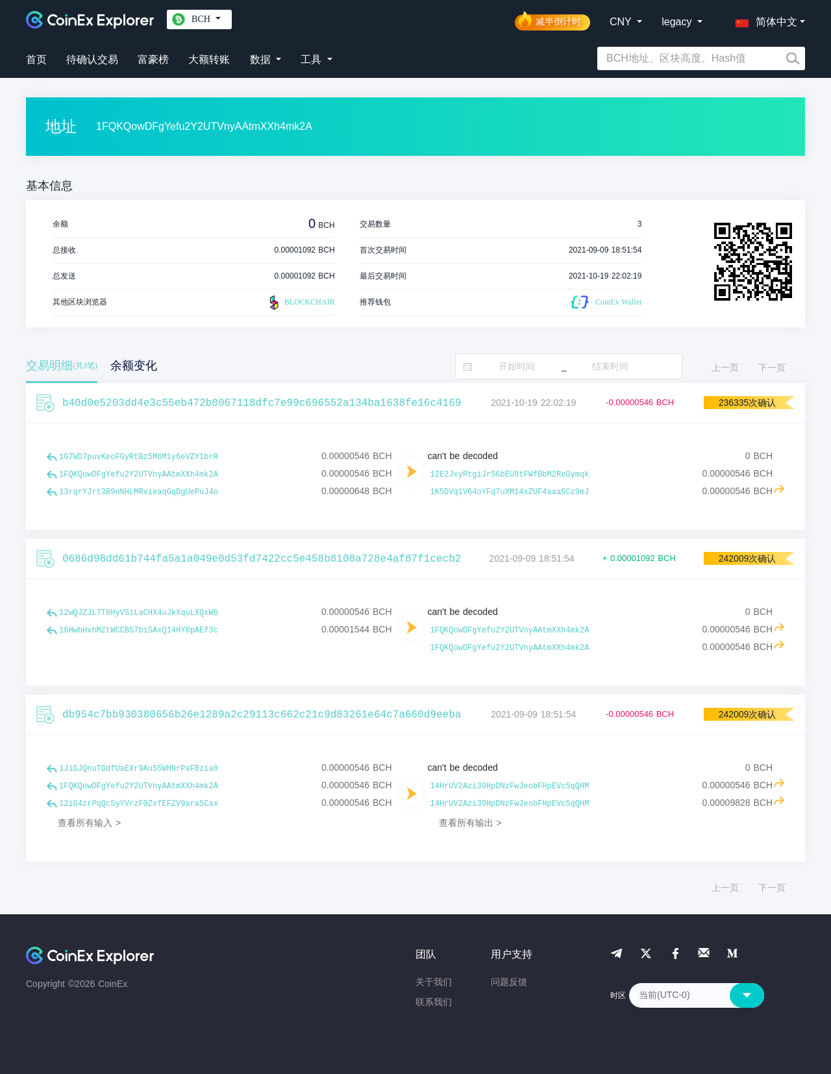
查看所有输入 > (89, 823)
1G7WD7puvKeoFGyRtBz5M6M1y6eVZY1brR (138, 457)
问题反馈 (509, 982)
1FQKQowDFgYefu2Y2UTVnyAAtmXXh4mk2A (138, 474)
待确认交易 (92, 59)
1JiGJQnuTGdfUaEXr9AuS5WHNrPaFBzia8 (138, 768)
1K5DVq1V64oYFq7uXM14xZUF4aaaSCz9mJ (509, 492)
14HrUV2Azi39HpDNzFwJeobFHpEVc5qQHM (509, 786)
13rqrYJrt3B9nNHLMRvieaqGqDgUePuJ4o (138, 492)
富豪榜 (153, 59)
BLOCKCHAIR (300, 302)
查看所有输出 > (470, 823)
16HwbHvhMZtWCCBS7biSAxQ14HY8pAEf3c (138, 630)
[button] (763, 19)
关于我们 (434, 982)
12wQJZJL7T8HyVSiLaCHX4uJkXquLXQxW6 (138, 613)
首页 (36, 59)
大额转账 (209, 59)
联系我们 (434, 1002)
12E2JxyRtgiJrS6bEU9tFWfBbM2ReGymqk (509, 474)
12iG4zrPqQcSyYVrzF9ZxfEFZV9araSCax (138, 803)
